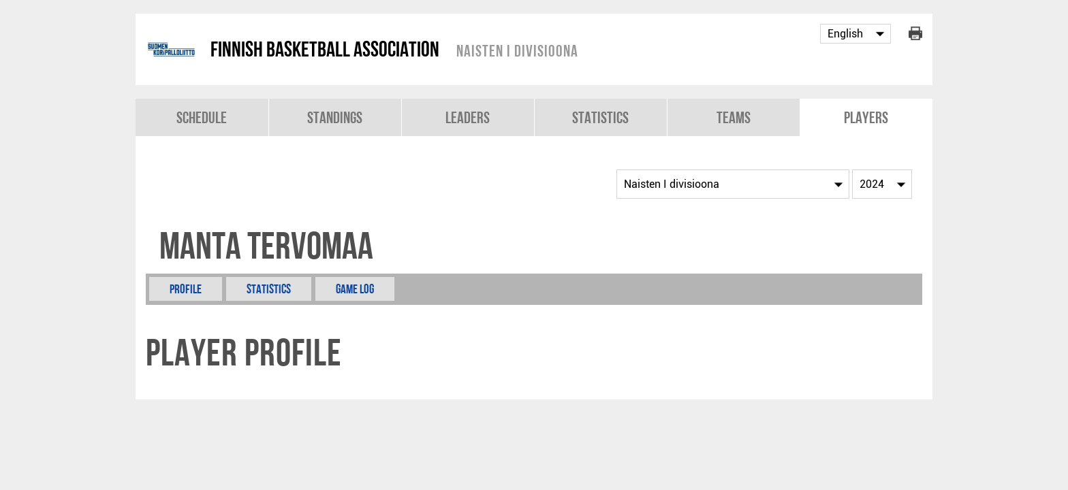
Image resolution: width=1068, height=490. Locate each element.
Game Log (355, 289)
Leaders (467, 117)
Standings (334, 117)
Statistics (600, 117)
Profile (186, 289)
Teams (734, 117)
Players (866, 117)
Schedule (201, 117)
